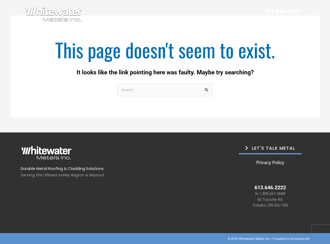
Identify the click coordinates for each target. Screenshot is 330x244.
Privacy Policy (270, 162)
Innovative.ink (299, 238)
